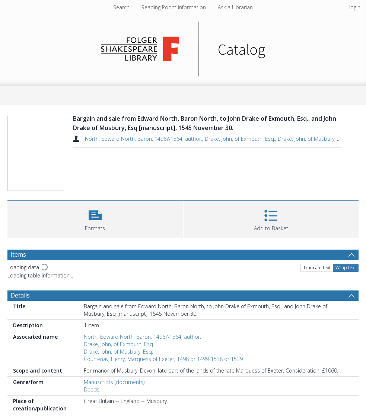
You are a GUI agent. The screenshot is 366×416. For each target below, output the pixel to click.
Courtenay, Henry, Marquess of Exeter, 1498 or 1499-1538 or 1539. (164, 359)
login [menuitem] (354, 7)
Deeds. (92, 389)
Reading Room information (173, 7)
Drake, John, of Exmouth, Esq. (240, 138)
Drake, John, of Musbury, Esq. (312, 138)
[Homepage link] (183, 47)
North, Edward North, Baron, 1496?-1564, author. (143, 138)
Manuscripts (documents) (114, 382)
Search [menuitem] (121, 7)
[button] (95, 218)
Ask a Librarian (235, 7)
